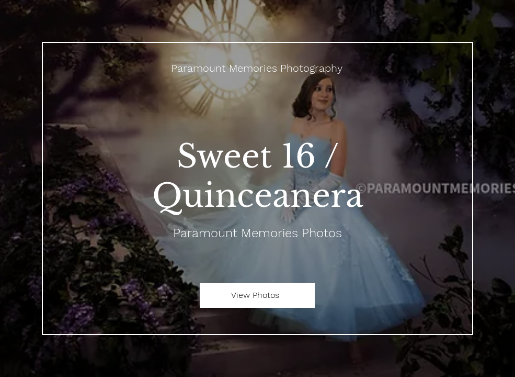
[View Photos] (257, 295)
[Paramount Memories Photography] (257, 68)
